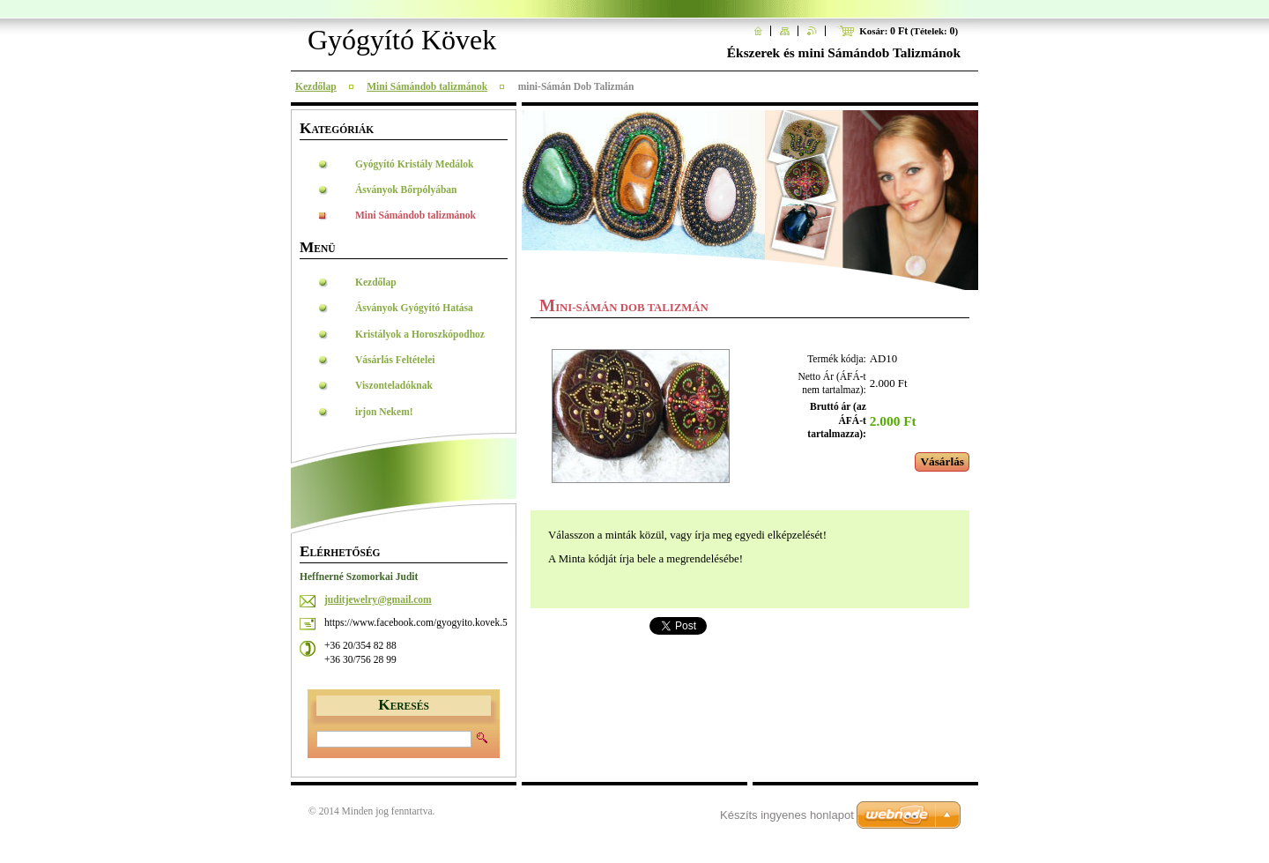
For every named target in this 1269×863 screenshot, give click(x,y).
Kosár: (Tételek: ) (908, 31)
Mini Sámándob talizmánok (427, 86)
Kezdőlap (316, 86)
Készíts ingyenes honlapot (787, 815)
